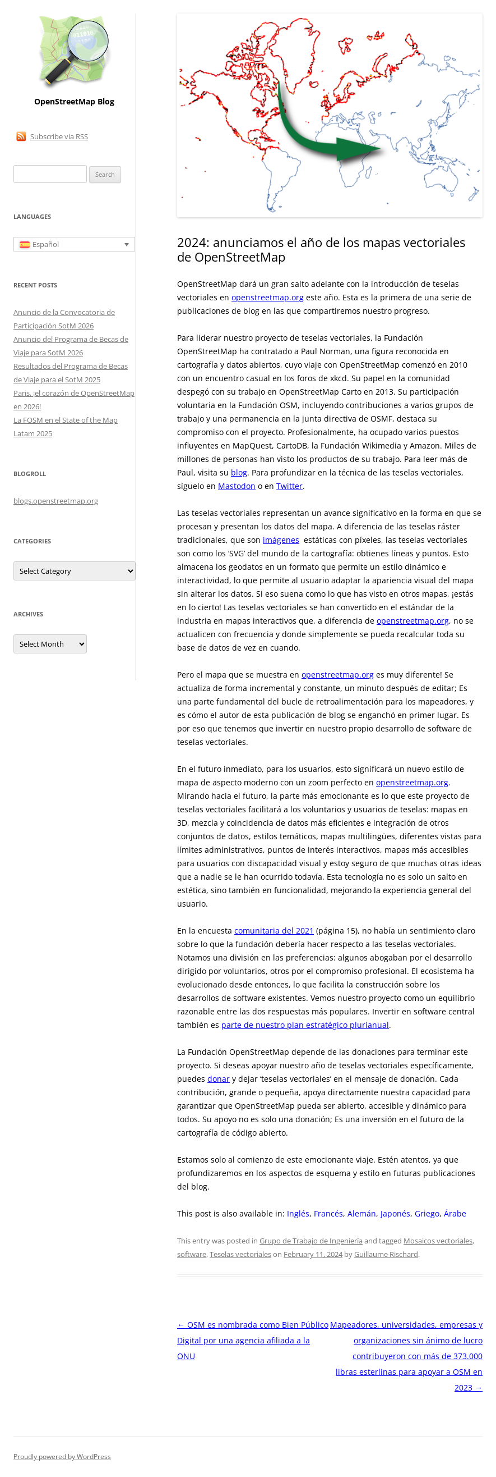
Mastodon (237, 486)
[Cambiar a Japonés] (395, 1214)
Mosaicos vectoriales (438, 1241)
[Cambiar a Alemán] (361, 1214)
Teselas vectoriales (240, 1254)
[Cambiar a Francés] (328, 1214)
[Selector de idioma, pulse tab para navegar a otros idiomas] (74, 244)
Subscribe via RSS (59, 136)
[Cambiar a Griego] (427, 1214)
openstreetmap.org (267, 297)
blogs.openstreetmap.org (55, 501)
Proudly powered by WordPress (62, 1456)
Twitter (289, 486)
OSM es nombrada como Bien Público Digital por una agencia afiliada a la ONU (252, 1340)
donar (218, 1078)
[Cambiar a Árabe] (455, 1214)
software (191, 1254)
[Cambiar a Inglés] (298, 1214)
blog (239, 472)
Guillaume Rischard (386, 1254)
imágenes (281, 539)
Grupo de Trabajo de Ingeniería (311, 1241)
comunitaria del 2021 (274, 930)
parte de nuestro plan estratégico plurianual (305, 1024)
